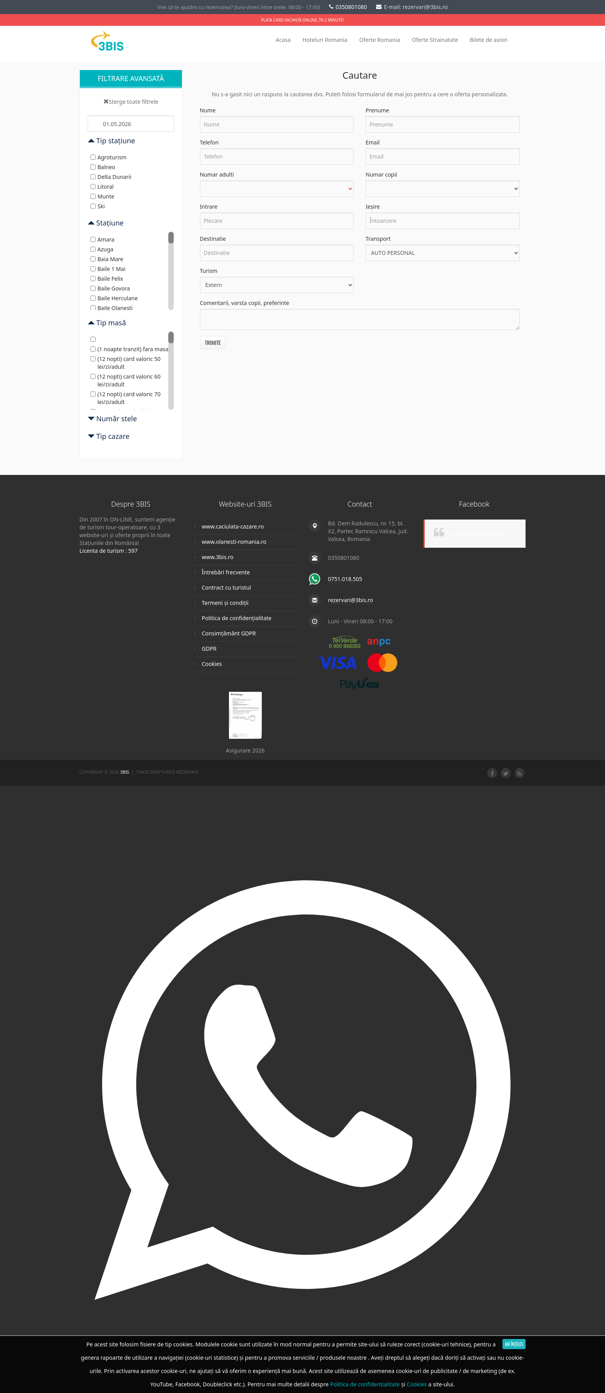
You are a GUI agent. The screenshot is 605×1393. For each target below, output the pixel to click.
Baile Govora (110, 288)
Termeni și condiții (225, 602)
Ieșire (373, 206)
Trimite (213, 342)
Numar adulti (217, 174)
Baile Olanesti (111, 308)
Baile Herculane (114, 298)
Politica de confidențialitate (237, 618)
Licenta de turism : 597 (108, 550)
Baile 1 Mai (108, 268)
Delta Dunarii (110, 176)
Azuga (101, 249)
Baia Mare (106, 259)
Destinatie (213, 238)
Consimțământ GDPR (229, 633)
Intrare (209, 206)
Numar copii (381, 174)
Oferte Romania (379, 39)
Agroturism (108, 157)
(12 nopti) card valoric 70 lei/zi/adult (125, 398)
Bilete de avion (489, 39)
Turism (209, 270)
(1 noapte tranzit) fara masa (129, 349)
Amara (102, 239)
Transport (378, 238)
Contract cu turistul (226, 587)
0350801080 (348, 7)
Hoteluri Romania (325, 39)
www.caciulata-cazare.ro (233, 526)
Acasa (283, 39)
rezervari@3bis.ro (350, 600)
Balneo (102, 167)
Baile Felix (106, 278)
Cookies (212, 664)
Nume (208, 110)
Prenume (377, 110)
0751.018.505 (345, 579)
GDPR (209, 648)
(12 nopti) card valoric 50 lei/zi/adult (125, 362)
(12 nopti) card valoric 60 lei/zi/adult (125, 380)
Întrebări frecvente (226, 572)
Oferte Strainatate (435, 39)
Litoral (101, 186)
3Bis (125, 772)
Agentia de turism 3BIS (477, 533)
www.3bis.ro (218, 557)
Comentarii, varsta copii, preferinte (244, 303)
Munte (102, 196)
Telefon (209, 142)
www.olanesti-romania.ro (234, 541)
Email (373, 142)
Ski (97, 206)
